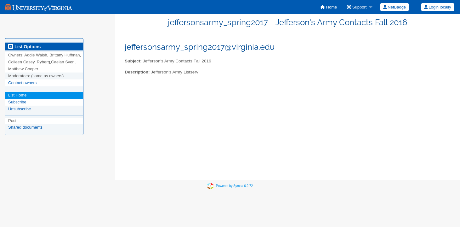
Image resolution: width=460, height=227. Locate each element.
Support (356, 7)
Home (328, 7)
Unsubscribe (19, 109)
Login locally (437, 7)
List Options (24, 46)
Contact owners (22, 82)
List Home (17, 95)
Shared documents (25, 127)
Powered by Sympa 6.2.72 (234, 186)
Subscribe (17, 102)
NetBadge (394, 7)
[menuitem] (328, 7)
